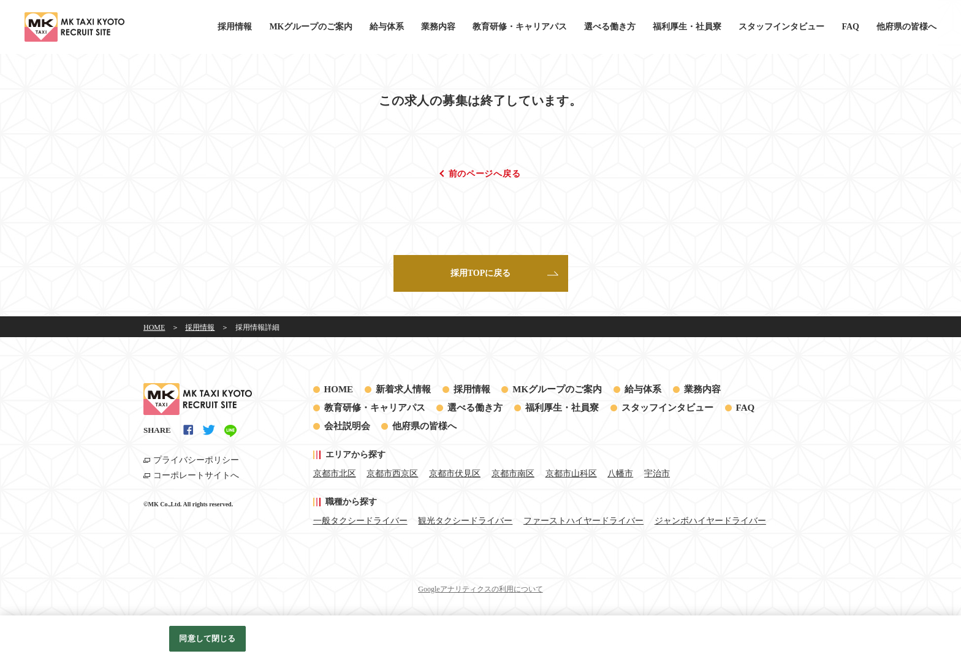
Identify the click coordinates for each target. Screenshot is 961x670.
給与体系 (387, 26)
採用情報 (235, 26)
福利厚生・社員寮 (687, 26)
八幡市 (620, 473)
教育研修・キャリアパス (520, 26)
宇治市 (657, 473)
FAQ (850, 26)
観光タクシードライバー (465, 520)
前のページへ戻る (485, 173)
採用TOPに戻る (480, 273)
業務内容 (438, 26)
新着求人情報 (403, 389)
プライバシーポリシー (196, 460)
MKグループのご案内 (310, 26)
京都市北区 (334, 473)
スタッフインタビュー (781, 26)
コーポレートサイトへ (196, 475)
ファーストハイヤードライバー (583, 520)
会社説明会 (347, 426)
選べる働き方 (610, 26)
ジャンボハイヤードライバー (710, 520)
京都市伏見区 (454, 473)
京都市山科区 (571, 473)
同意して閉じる (207, 638)
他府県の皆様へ (906, 26)
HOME (339, 389)
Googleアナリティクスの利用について (480, 589)
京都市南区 (513, 473)
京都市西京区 (392, 473)
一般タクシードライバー (360, 520)
